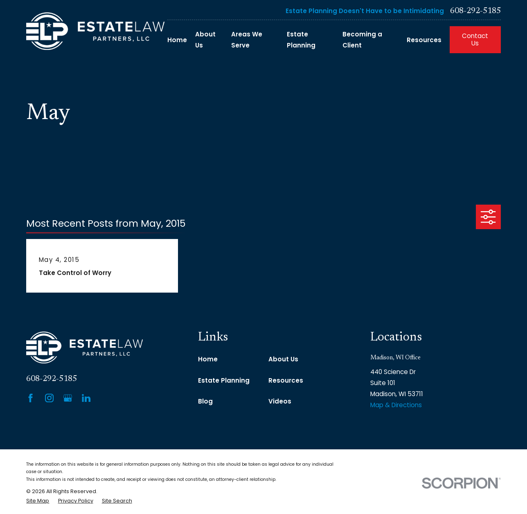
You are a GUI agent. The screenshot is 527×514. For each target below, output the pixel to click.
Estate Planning (224, 380)
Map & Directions (396, 405)
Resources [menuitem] (424, 40)
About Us (283, 359)
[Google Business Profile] (67, 398)
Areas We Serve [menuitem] (246, 40)
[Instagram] (49, 398)
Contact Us (475, 39)
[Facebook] (30, 398)
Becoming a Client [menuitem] (362, 40)
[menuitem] (37, 501)
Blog (205, 401)
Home (208, 359)
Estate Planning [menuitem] (301, 40)
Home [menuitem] (177, 40)
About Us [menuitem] (205, 40)
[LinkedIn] (86, 398)
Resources (285, 380)
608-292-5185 (475, 11)
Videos (279, 401)
